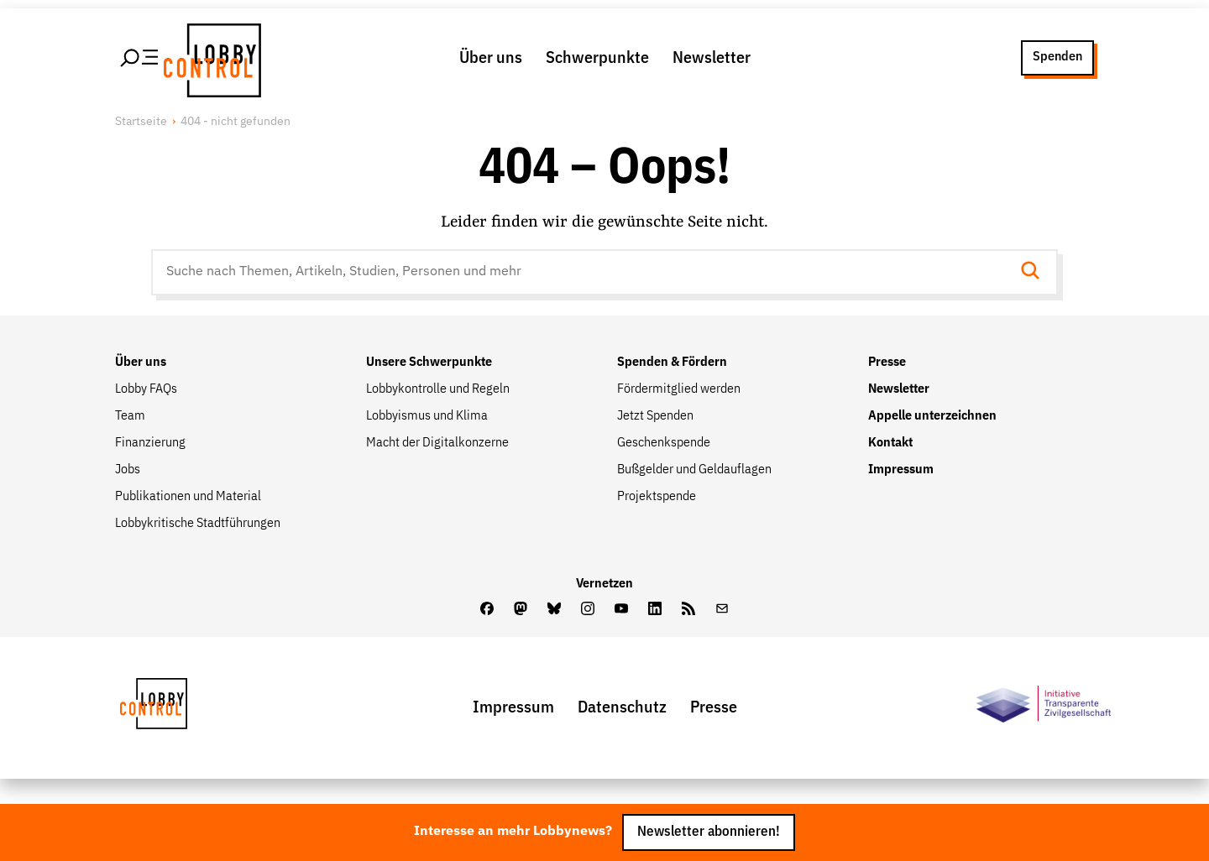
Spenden (1057, 57)
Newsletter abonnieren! (708, 832)
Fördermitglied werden (679, 389)
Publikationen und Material (188, 497)
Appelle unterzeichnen (932, 416)
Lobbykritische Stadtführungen (197, 523)
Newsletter (712, 58)
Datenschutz (622, 707)
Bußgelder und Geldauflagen (694, 470)
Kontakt (890, 443)
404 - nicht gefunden (235, 122)
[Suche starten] (1035, 272)
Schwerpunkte (597, 58)
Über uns (490, 58)
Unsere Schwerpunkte (429, 362)
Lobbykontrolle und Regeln (438, 389)
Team (130, 416)
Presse (887, 362)
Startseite (141, 122)
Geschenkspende (663, 443)
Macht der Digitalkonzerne (437, 443)
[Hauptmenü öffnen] (140, 58)
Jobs (127, 470)
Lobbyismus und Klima (427, 416)
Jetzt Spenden (655, 416)
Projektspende (656, 497)
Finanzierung (150, 443)
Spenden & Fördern (672, 362)
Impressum (901, 470)
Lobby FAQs (146, 389)
